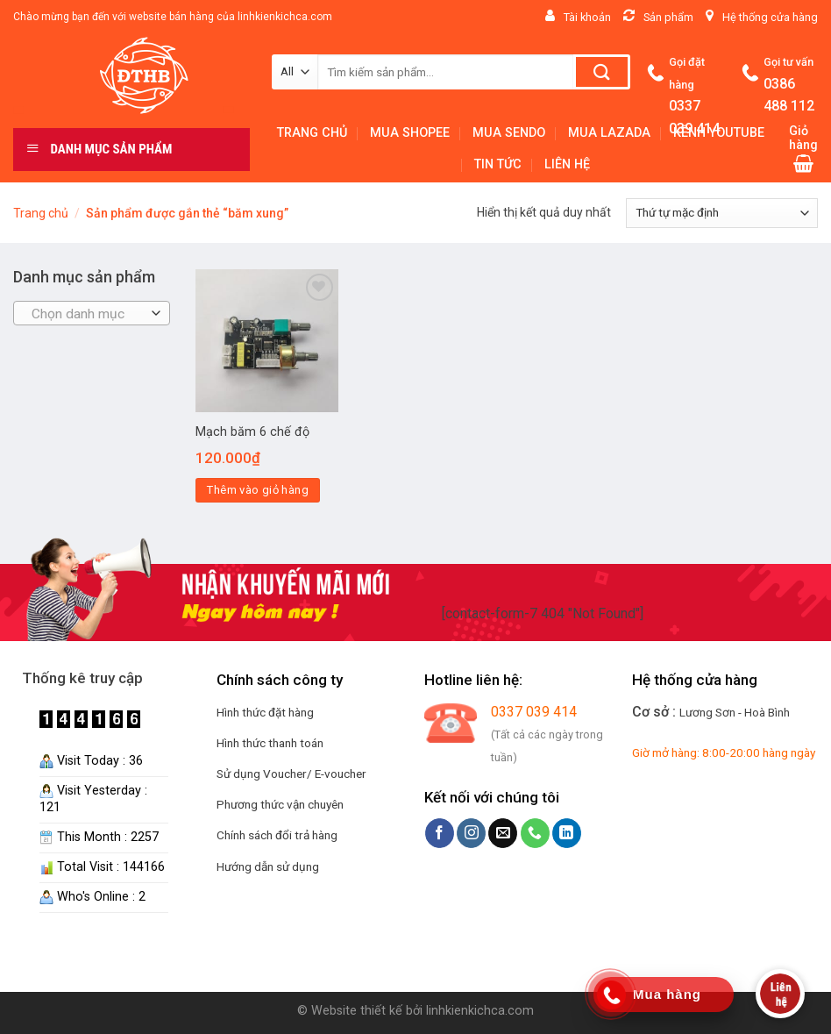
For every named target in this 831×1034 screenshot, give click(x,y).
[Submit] (601, 71)
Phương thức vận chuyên (280, 804)
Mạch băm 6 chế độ (252, 431)
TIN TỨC (498, 164)
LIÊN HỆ (567, 164)
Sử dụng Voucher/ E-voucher (291, 774)
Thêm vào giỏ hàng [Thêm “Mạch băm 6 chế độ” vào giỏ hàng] (258, 489)
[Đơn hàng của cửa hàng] (722, 213)
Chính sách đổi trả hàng (277, 835)
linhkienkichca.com (480, 1010)
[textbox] (87, 314)
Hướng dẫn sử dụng (268, 866)
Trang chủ (40, 213)
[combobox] (91, 313)
